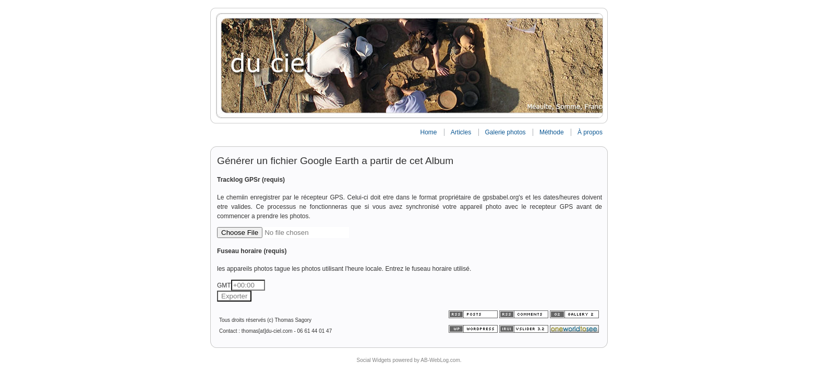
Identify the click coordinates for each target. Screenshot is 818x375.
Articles (461, 132)
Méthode (551, 132)
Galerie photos (505, 132)
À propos (590, 132)
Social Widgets (373, 360)
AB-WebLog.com (440, 360)
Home (428, 132)
